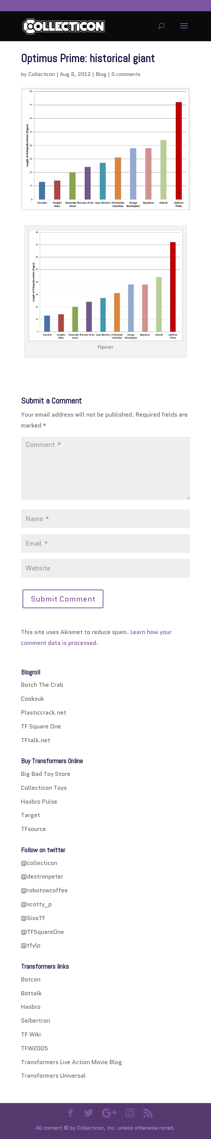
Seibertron (35, 1020)
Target (30, 815)
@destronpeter (42, 876)
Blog (101, 74)
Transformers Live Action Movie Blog (71, 1062)
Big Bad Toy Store (45, 774)
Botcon (30, 979)
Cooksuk (32, 698)
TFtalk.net (35, 740)
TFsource (33, 829)
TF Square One (41, 726)
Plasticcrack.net (43, 712)
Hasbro (30, 1006)
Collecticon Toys (44, 787)
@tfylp (30, 945)
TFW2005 (34, 1048)
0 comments (126, 74)
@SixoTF (33, 918)
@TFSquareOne (42, 932)
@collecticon (39, 863)
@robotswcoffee (44, 890)
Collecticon (41, 74)
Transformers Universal (53, 1075)
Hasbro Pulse (39, 801)
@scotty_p (36, 904)
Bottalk (31, 993)
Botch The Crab (42, 684)
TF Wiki (31, 1034)
